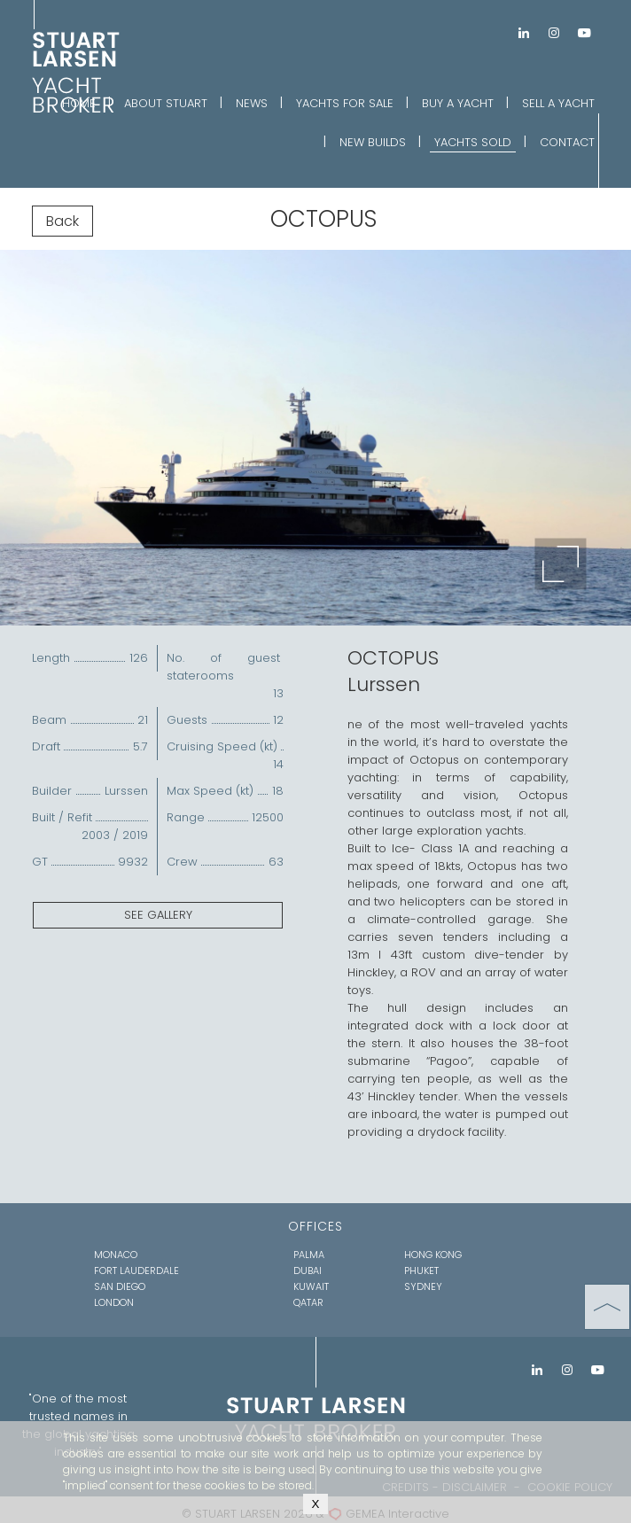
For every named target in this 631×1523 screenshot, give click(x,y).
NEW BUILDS (372, 142)
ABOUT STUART (165, 103)
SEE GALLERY (158, 914)
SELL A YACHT (558, 103)
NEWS (252, 103)
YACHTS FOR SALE (344, 103)
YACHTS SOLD (472, 142)
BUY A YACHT (458, 103)
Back (62, 221)
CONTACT (567, 142)
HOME (79, 103)
